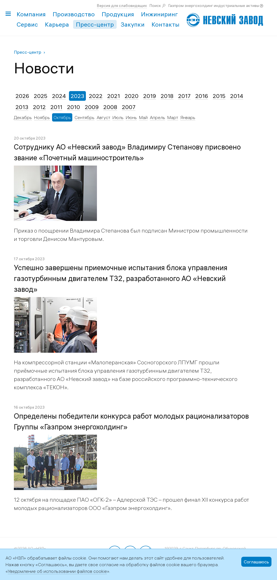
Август (103, 117)
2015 (219, 95)
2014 (236, 95)
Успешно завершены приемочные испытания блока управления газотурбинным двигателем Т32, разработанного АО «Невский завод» (120, 278)
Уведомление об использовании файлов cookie (57, 571)
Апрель (157, 117)
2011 (56, 107)
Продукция (118, 14)
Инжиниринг (159, 14)
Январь (187, 117)
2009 (92, 107)
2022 (95, 95)
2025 (40, 95)
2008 (110, 107)
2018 (167, 95)
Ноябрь (42, 117)
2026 (22, 95)
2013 (22, 107)
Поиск (155, 5)
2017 (184, 95)
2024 (59, 95)
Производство (74, 14)
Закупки (133, 24)
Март (172, 117)
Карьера (57, 24)
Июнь (131, 117)
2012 (39, 107)
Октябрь (62, 117)
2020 (131, 95)
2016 (201, 95)
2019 (149, 95)
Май (143, 117)
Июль (118, 117)
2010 (73, 107)
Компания (31, 14)
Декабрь (23, 117)
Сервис (27, 24)
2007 (128, 107)
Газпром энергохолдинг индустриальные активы (213, 5)
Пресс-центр (95, 24)
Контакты (165, 24)
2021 (113, 95)
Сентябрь (84, 117)
